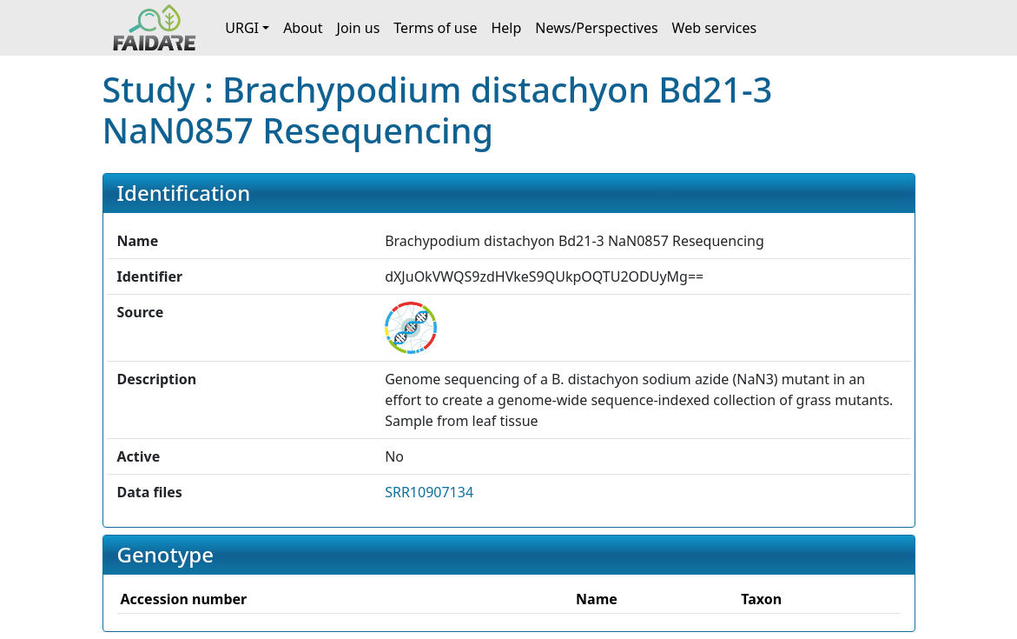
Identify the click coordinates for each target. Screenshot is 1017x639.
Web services (714, 27)
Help (506, 27)
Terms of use (435, 27)
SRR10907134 (429, 492)
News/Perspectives (596, 27)
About (302, 27)
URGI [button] (242, 27)
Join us (358, 27)
